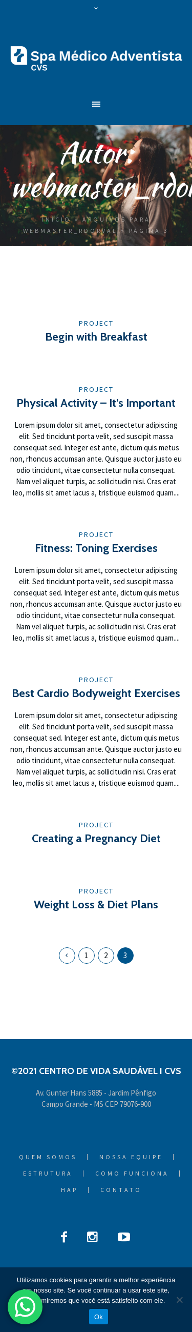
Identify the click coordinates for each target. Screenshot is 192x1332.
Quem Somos (48, 1157)
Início (56, 219)
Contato (121, 1190)
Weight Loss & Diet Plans (96, 904)
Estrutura (48, 1173)
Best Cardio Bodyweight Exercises (96, 693)
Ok (98, 1317)
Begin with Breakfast (96, 337)
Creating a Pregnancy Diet (96, 838)
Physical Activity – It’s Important (96, 403)
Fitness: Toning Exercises (96, 548)
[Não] (179, 1300)
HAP (69, 1190)
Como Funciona (132, 1173)
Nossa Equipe (131, 1157)
